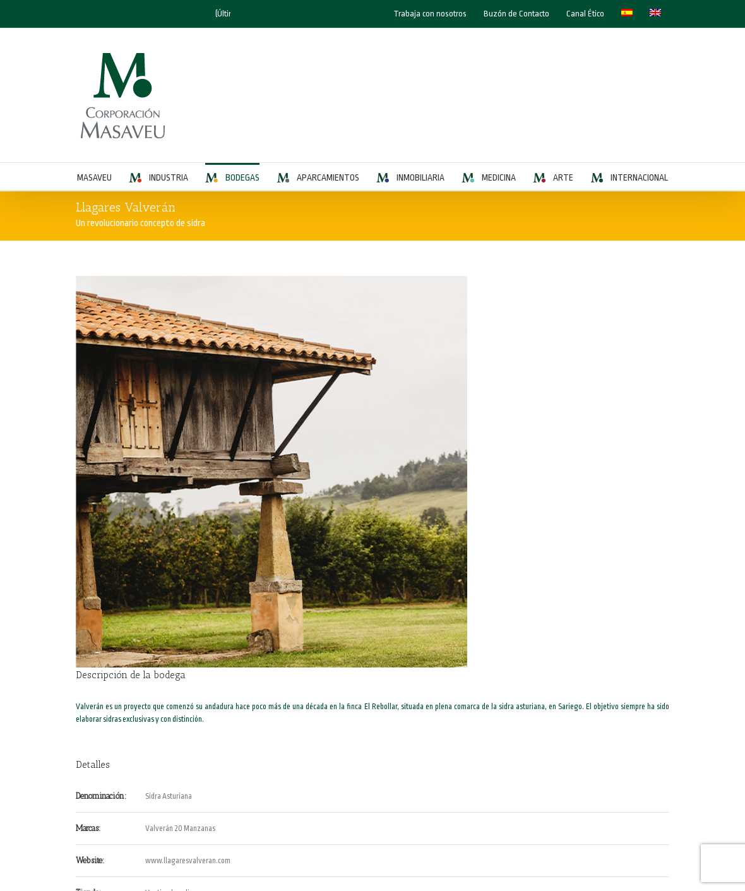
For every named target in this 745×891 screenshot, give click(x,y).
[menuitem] (627, 14)
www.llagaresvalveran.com (187, 860)
